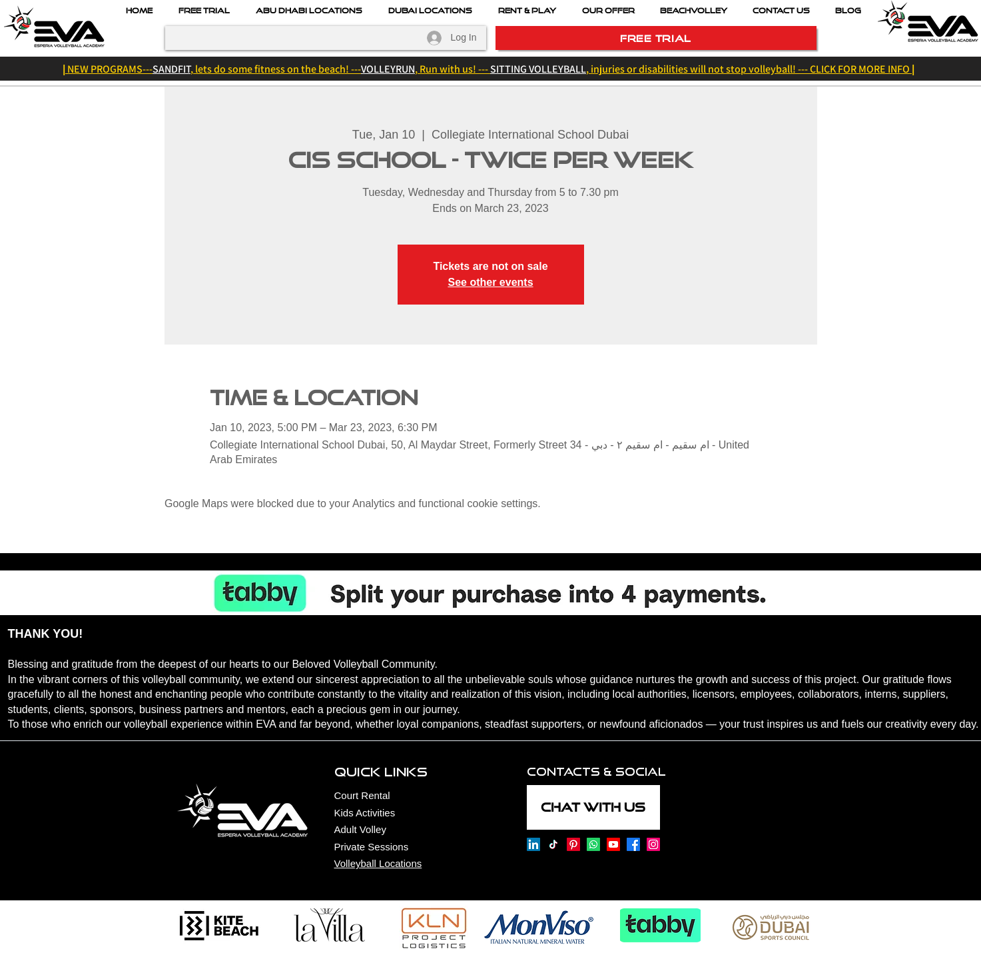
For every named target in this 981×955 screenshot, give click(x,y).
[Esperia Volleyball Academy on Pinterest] (573, 844)
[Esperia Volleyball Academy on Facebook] (633, 844)
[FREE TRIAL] (656, 38)
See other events (490, 282)
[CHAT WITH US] (593, 807)
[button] (608, 10)
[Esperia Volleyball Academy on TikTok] (553, 844)
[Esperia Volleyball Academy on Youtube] (613, 844)
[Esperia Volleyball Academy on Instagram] (653, 844)
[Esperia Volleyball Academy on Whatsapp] (593, 844)
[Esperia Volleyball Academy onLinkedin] (533, 844)
